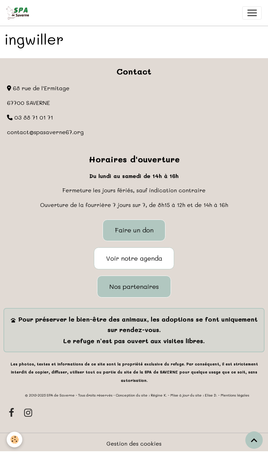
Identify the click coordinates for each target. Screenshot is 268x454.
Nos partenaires (134, 286)
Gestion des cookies (134, 443)
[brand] (19, 13)
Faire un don (134, 230)
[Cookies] (15, 439)
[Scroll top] (254, 440)
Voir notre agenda (134, 258)
